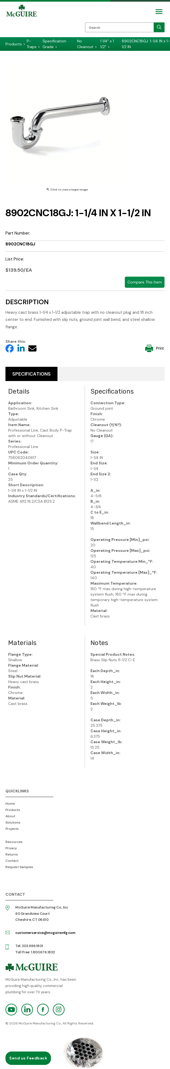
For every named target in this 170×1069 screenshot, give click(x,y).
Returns (11, 854)
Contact (12, 861)
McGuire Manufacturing (21, 20)
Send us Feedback (28, 1058)
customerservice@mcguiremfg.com (45, 932)
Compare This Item (144, 282)
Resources (14, 842)
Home (10, 803)
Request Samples (19, 867)
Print (154, 348)
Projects (12, 829)
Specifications (31, 374)
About (10, 816)
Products (12, 810)
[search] (159, 27)
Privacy (11, 848)
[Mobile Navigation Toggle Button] (159, 11)
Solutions (12, 822)
